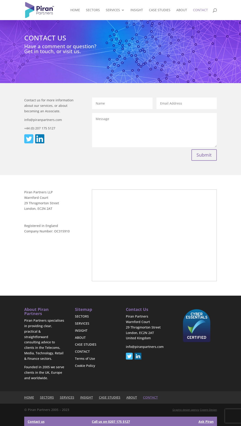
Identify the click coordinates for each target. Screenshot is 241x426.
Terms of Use (85, 358)
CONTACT (200, 10)
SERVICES (113, 10)
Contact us (36, 421)
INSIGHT (136, 10)
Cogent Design (208, 409)
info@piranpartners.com (145, 346)
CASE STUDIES (159, 10)
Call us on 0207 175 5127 (111, 421)
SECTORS (93, 10)
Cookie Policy (85, 365)
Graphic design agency (185, 409)
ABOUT (181, 10)
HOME (75, 10)
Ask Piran (206, 421)
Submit (204, 155)
